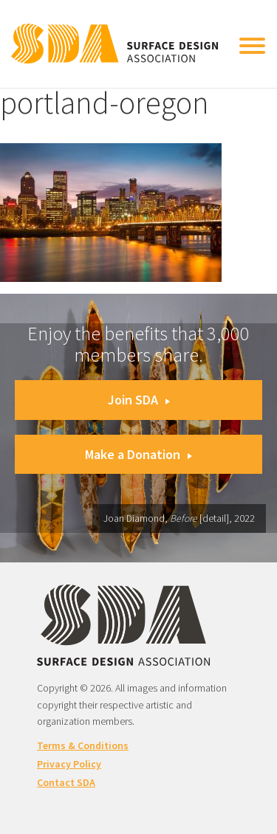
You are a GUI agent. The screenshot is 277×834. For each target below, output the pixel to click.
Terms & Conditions (83, 745)
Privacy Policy (69, 764)
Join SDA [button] (139, 399)
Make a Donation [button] (138, 454)
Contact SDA (66, 782)
